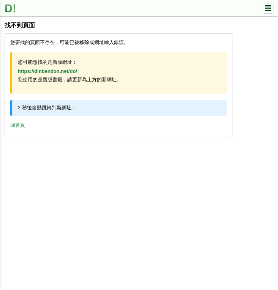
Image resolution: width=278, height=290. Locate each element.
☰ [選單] (268, 8)
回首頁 (17, 125)
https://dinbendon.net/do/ (47, 71)
